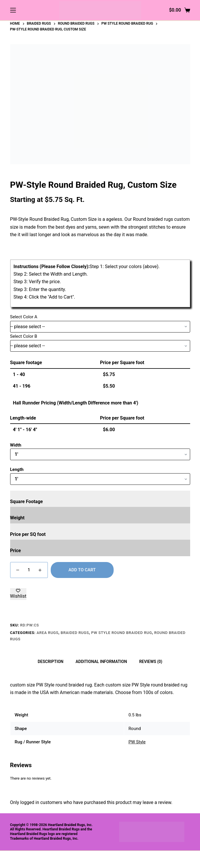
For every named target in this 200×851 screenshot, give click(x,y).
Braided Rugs (75, 632)
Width (15, 445)
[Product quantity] (29, 570)
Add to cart (82, 569)
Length (17, 469)
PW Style (137, 742)
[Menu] (13, 10)
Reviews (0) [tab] (150, 661)
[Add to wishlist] (18, 594)
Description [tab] (50, 661)
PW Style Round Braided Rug (121, 632)
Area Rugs (47, 632)
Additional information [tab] (101, 661)
